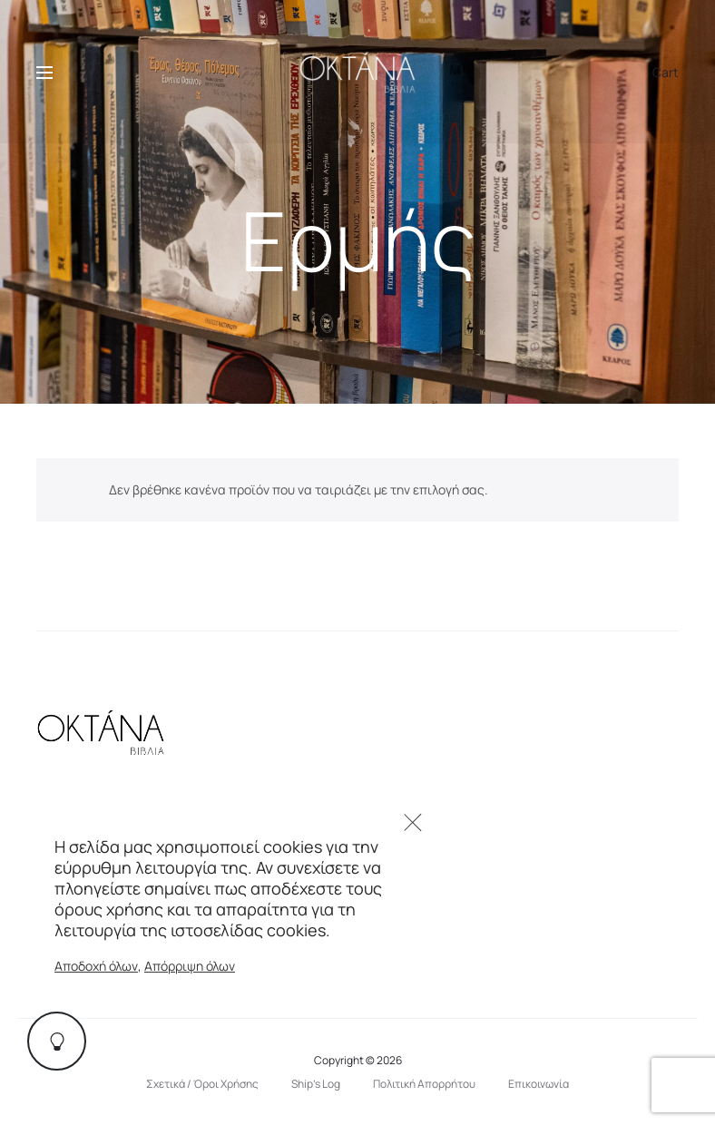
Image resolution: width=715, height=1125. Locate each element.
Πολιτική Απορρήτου (424, 1083)
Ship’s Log (315, 1083)
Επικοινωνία (538, 1083)
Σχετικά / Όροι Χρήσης (202, 1083)
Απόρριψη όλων (189, 965)
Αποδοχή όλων (96, 965)
